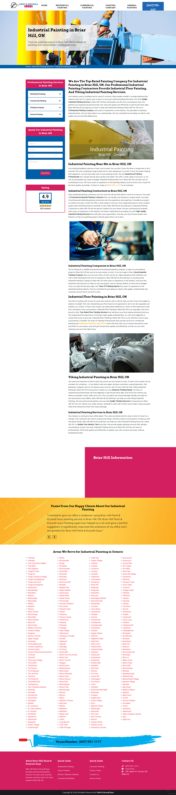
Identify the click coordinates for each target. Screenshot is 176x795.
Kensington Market (98, 598)
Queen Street (64, 598)
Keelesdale (95, 604)
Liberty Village (96, 560)
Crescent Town (129, 582)
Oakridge (63, 647)
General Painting (132, 6)
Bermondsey (128, 668)
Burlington (127, 633)
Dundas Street (96, 722)
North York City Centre (68, 655)
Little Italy (95, 558)
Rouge (62, 563)
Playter (62, 612)
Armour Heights (129, 700)
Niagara (62, 663)
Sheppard (31, 722)
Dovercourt (127, 560)
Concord (126, 587)
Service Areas (95, 778)
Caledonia (127, 628)
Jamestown (95, 612)
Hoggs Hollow (96, 633)
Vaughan (31, 633)
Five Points (95, 682)
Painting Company (111, 6)
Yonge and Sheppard (36, 579)
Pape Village (64, 630)
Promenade (64, 601)
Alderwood (127, 711)
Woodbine (32, 593)
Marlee (62, 706)
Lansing (94, 571)
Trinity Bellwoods (35, 644)
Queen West (64, 595)
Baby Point (127, 695)
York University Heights (37, 563)
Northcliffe (63, 652)
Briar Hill (126, 644)
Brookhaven (127, 636)
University (32, 641)
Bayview (126, 684)
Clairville (126, 601)
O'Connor (63, 649)
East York (95, 714)
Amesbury (127, 709)
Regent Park (64, 587)
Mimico (62, 695)
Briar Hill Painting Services (42, 66)
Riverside (63, 574)
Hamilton (94, 652)
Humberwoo (96, 622)
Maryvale (63, 703)
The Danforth (33, 679)
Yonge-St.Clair (33, 571)
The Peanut (32, 668)
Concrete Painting (97, 766)
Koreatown (95, 582)
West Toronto (33, 612)
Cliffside (126, 593)
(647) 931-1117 (153, 7)
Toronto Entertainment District (40, 652)
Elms (93, 703)
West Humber (33, 620)
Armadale (126, 703)
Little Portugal (65, 727)
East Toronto (96, 717)
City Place (127, 606)
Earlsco (94, 719)
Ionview (94, 617)
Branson (126, 647)
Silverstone (32, 719)
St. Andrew (32, 711)
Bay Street (127, 687)
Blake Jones (127, 660)
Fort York (94, 674)
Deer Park (126, 571)
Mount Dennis (65, 679)
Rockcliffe (63, 571)
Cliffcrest (126, 595)
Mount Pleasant (65, 674)
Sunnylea (31, 692)
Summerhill (32, 698)
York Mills (32, 566)
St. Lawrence (33, 706)
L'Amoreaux (95, 579)
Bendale (126, 671)
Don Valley (127, 566)
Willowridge (32, 598)
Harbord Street (97, 649)
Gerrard (94, 671)
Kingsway (95, 587)
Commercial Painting (87, 6)
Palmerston (64, 633)
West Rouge (32, 614)
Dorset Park (127, 563)
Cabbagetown (128, 630)
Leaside (94, 566)
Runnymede (64, 560)
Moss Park (63, 682)
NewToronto (64, 665)
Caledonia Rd (128, 625)
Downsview (127, 558)
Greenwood (95, 657)
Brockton (126, 639)
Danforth (126, 579)
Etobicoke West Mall (99, 690)
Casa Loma (127, 620)
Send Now (45, 173)
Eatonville (95, 711)
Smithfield (32, 714)
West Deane (32, 625)
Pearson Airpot (65, 617)
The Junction (33, 674)
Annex (125, 706)
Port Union (63, 606)
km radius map (43, 472)
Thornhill (31, 657)
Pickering (63, 614)
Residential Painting (62, 6)
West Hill (31, 622)
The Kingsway (33, 671)
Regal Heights (65, 590)
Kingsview (95, 590)
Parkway (62, 622)
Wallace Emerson (35, 628)
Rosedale (63, 566)
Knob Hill (94, 585)
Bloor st (126, 657)
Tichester (31, 655)
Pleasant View (65, 609)
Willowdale (32, 601)
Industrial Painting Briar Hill (66, 66)
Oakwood (63, 641)
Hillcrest (94, 636)
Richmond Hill (65, 582)
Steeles (31, 703)
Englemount (96, 698)
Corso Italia (127, 585)
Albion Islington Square (132, 714)
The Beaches (33, 684)
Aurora (125, 698)
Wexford (31, 606)
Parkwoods (63, 620)
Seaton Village (33, 725)
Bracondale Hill (129, 652)
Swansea (31, 690)
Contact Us (94, 774)
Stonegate (32, 700)
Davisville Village (129, 574)
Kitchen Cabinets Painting (68, 774)
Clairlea (126, 604)
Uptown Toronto (34, 636)
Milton (62, 698)
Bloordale (126, 655)
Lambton (94, 574)
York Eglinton (33, 569)
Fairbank (94, 687)
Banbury (126, 692)
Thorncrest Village (35, 660)
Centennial (127, 617)
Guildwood (95, 655)
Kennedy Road (96, 601)
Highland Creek (97, 639)
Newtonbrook (64, 668)
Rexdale (62, 585)
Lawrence (95, 569)
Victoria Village (34, 630)
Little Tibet (63, 725)
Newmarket (64, 671)
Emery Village (96, 700)
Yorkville (31, 558)
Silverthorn (32, 717)
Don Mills (126, 569)
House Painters (64, 770)
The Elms (31, 676)
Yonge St (31, 574)
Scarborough (33, 727)
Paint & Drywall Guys (105, 792)
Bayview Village (129, 682)
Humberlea (95, 628)
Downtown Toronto (98, 727)
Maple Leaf (63, 714)
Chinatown (127, 612)
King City (94, 595)
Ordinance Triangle (66, 636)
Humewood (95, 620)
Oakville (62, 644)
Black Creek (127, 663)
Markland (63, 709)
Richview (63, 579)
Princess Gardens (66, 604)
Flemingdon (95, 679)
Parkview (63, 625)
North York (63, 657)
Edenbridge (95, 709)
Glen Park (95, 668)
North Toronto (65, 660)
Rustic (61, 558)
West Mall (32, 617)
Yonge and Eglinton (35, 585)
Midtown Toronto (66, 700)
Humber (94, 630)
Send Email (129, 769)
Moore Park (64, 687)
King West (95, 593)
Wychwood (32, 587)
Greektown (95, 660)
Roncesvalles (64, 569)
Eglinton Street (97, 706)
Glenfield (94, 665)
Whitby (30, 604)
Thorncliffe (32, 663)
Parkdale (62, 628)
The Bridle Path (34, 682)
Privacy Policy (95, 770)
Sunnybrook (32, 695)
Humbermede (96, 625)
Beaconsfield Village (131, 679)
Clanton (126, 598)
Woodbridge (32, 590)
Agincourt (127, 719)
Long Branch (64, 722)
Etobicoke (95, 692)
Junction (94, 606)
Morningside (64, 684)
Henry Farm (95, 644)
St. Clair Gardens (34, 709)
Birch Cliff (127, 665)
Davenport (127, 577)
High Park (95, 641)
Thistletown (32, 665)
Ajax (124, 717)
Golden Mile (95, 663)
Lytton (61, 719)
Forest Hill (95, 676)
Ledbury (94, 563)
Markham (63, 711)
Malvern (62, 717)
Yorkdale (31, 560)
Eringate (94, 695)
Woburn (31, 595)
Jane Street (95, 609)
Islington (94, 614)
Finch (93, 684)
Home (44, 5)
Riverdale (63, 577)
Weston (31, 609)
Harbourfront (96, 647)
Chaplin (126, 614)
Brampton (127, 649)
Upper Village (33, 639)
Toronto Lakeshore (35, 647)
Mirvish (62, 692)
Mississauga (64, 690)
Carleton (126, 622)
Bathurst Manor (129, 690)
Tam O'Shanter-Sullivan (37, 687)
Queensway (64, 593)
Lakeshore (95, 577)
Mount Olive (64, 676)
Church (125, 609)
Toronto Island (33, 649)
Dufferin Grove (96, 725)
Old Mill (62, 639)
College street (128, 590)
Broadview (127, 641)
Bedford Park (128, 676)
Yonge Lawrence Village (37, 577)
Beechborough (128, 674)
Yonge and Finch (34, 582)
